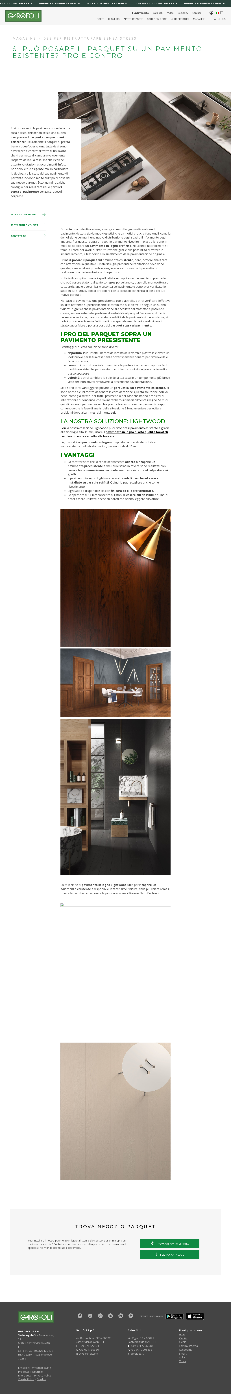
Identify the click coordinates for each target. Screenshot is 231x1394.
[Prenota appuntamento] (115, 3)
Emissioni (24, 1367)
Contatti (196, 12)
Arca (182, 1334)
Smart (183, 1353)
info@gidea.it (136, 1353)
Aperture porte (133, 19)
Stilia (182, 1357)
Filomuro (114, 19)
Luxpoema (185, 1349)
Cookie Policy (26, 1379)
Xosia (182, 1361)
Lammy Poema (188, 1346)
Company (183, 12)
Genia (182, 1342)
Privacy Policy (42, 1375)
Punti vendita (140, 12)
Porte (100, 19)
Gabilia (183, 1338)
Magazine (199, 19)
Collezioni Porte (157, 19)
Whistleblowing (41, 1367)
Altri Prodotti (180, 19)
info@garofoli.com (87, 1353)
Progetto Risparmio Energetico (30, 1373)
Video (170, 12)
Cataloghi (158, 12)
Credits (41, 1379)
